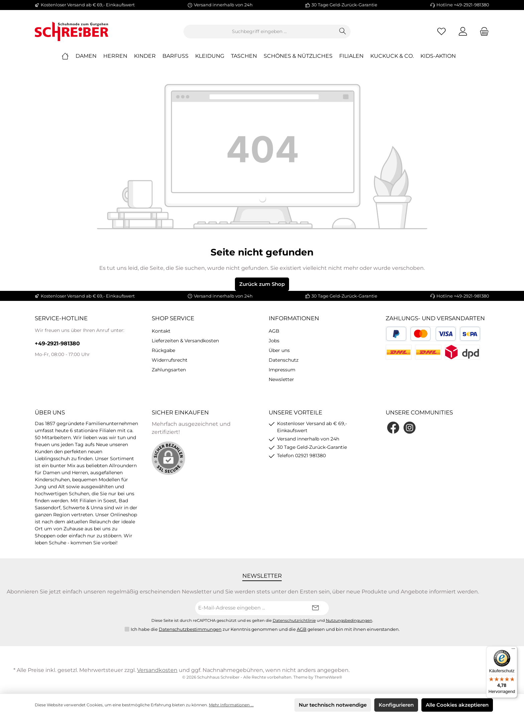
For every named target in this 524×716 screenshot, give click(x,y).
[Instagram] (409, 427)
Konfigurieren (396, 705)
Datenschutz (283, 360)
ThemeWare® (328, 677)
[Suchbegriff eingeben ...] (259, 31)
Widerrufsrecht (169, 360)
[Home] (68, 56)
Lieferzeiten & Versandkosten (185, 341)
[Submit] (315, 608)
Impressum (282, 370)
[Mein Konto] (463, 31)
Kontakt (161, 331)
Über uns (279, 350)
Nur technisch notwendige (333, 705)
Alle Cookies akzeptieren (457, 705)
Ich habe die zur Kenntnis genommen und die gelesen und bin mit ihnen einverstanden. (265, 629)
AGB (274, 331)
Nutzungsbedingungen (349, 620)
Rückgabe (163, 350)
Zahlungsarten (169, 370)
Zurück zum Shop (262, 284)
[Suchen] (343, 31)
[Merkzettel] (441, 31)
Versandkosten (157, 670)
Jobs (274, 341)
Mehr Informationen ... (231, 704)
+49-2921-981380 (57, 343)
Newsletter (281, 379)
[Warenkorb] (482, 31)
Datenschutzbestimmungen (190, 629)
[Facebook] (393, 427)
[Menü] (513, 650)
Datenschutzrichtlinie (294, 620)
